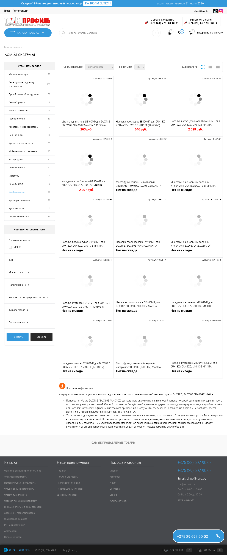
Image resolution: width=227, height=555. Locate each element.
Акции (113, 482)
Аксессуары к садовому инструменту (21, 84)
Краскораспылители (19, 200)
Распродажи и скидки (68, 482)
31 (49, 159)
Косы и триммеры (18, 110)
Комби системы (17, 192)
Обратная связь (17, 550)
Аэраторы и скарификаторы (23, 126)
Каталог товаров (28, 32)
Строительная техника (15, 494)
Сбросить (41, 337)
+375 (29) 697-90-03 (46, 550)
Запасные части (12, 537)
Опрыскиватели (17, 167)
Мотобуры (14, 175)
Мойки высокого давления (23, 151)
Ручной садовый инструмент (24, 94)
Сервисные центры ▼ (161, 21)
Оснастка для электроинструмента (22, 470)
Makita (17, 247)
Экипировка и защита (15, 519)
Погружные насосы (19, 216)
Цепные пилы (16, 135)
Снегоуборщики (17, 102)
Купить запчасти (118, 501)
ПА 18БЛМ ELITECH (97, 3)
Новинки (61, 470)
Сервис (113, 494)
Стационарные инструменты (19, 488)
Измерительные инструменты (20, 482)
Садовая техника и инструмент (20, 501)
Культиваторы (16, 208)
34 (49, 216)
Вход (7, 10)
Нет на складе (126, 190)
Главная (114, 470)
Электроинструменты (15, 476)
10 (49, 200)
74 (49, 110)
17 (49, 151)
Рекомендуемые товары (70, 488)
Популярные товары (67, 476)
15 (49, 192)
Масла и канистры (18, 74)
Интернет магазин (201, 21)
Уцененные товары (67, 494)
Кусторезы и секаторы (21, 143)
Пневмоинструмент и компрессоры (23, 507)
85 (49, 94)
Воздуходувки (16, 159)
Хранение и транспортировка (19, 513)
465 (48, 84)
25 (49, 74)
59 (49, 143)
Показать (18, 337)
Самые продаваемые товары (113, 443)
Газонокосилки (17, 118)
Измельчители (16, 184)
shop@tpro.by (196, 478)
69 (49, 118)
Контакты (115, 476)
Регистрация (20, 10)
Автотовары (10, 531)
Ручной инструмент (14, 525)
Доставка (115, 488)
